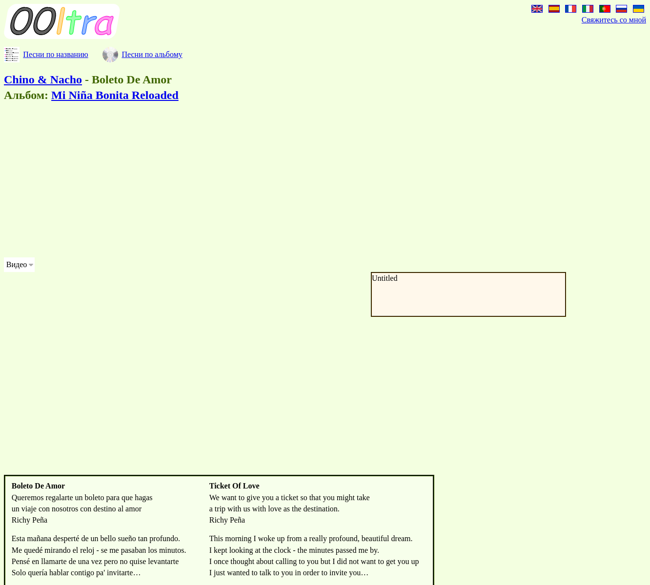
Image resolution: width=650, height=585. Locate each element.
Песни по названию (55, 54)
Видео (16, 264)
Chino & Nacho (43, 79)
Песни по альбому (152, 54)
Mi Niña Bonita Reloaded (115, 95)
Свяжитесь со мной (614, 20)
